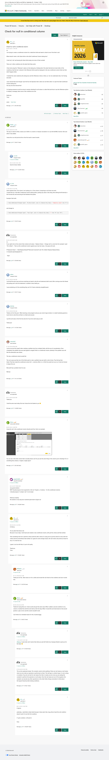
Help (96, 14)
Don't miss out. (84, 20)
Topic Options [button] (63, 35)
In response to (14, 159)
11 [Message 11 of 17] (11, 378)
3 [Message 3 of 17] (14, 555)
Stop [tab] (90, 71)
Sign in (90, 14)
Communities (49, 10)
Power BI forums (10, 26)
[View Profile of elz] (11, 41)
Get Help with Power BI (34, 26)
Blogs (56, 10)
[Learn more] (78, 67)
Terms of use (93, 749)
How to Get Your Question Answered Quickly (84, 82)
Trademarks (100, 749)
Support (68, 10)
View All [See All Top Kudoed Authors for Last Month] (75, 148)
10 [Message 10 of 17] (11, 408)
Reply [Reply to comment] (65, 145)
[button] (54, 35)
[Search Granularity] (61, 17)
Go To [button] (100, 14)
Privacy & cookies (85, 749)
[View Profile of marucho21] (12, 341)
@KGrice (19, 642)
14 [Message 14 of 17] (11, 260)
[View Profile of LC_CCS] (15, 156)
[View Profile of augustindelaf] (17, 479)
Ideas (43, 10)
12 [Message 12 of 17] (11, 327)
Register (85, 14)
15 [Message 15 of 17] (11, 221)
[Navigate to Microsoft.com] (9, 11)
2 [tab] (86, 71)
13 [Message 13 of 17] (11, 292)
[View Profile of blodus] (11, 124)
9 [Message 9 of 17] (14, 504)
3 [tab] (87, 71)
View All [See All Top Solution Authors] (75, 116)
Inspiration (36, 10)
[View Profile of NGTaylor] (19, 568)
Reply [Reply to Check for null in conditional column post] (65, 105)
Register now (8, 6)
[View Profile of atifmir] (11, 274)
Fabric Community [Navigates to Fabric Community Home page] (20, 11)
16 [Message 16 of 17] (11, 142)
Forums (30, 10)
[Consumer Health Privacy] (24, 755)
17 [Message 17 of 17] (14, 169)
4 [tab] (88, 71)
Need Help (13, 102)
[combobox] (86, 17)
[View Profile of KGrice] (11, 422)
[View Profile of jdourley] (12, 306)
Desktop (47, 26)
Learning (62, 10)
